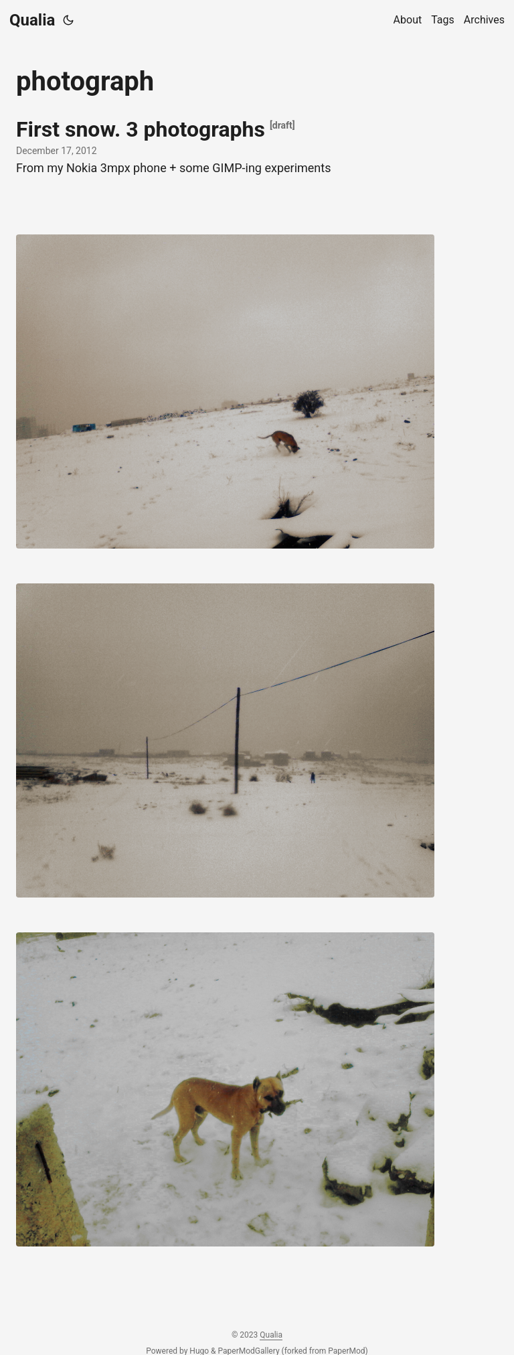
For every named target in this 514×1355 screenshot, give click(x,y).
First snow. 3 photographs (140, 129)
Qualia (32, 20)
